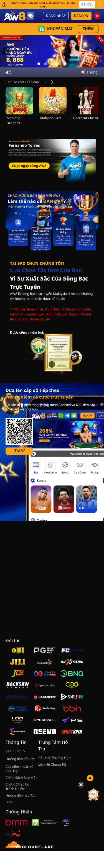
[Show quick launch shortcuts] (90, 778)
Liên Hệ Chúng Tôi (52, 764)
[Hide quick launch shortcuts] (81, 784)
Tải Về (20, 451)
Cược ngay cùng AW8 (29, 165)
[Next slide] (98, 51)
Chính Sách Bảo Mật (21, 778)
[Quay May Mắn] (84, 794)
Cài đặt (87, 4)
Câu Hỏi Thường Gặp (54, 758)
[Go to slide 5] (65, 63)
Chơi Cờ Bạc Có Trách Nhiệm (17, 786)
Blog (9, 802)
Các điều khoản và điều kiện (20, 768)
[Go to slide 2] (45, 63)
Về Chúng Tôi (16, 751)
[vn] (97, 15)
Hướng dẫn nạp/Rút (20, 795)
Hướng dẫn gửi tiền (20, 759)
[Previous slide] (5, 51)
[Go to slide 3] (52, 63)
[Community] (30, 16)
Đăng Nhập (56, 15)
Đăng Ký (81, 15)
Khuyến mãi (55, 29)
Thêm (88, 29)
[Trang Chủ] (14, 15)
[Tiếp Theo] (52, 82)
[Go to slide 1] (38, 63)
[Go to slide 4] (58, 63)
